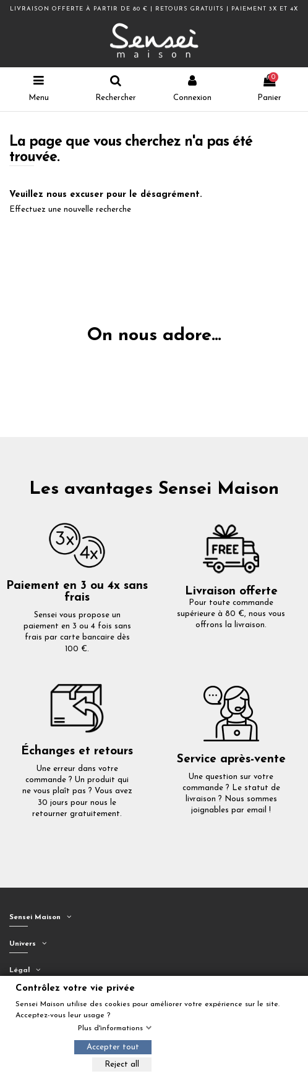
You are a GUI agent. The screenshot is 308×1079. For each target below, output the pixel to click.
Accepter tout (113, 1047)
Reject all (122, 1064)
